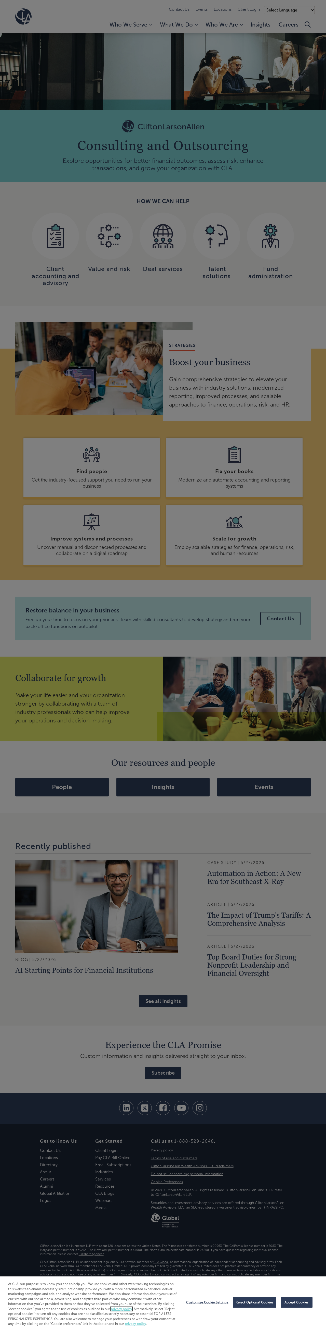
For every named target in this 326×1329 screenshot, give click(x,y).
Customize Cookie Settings (207, 1302)
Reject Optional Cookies (255, 1302)
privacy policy (121, 1309)
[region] (163, 1302)
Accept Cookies (296, 1302)
